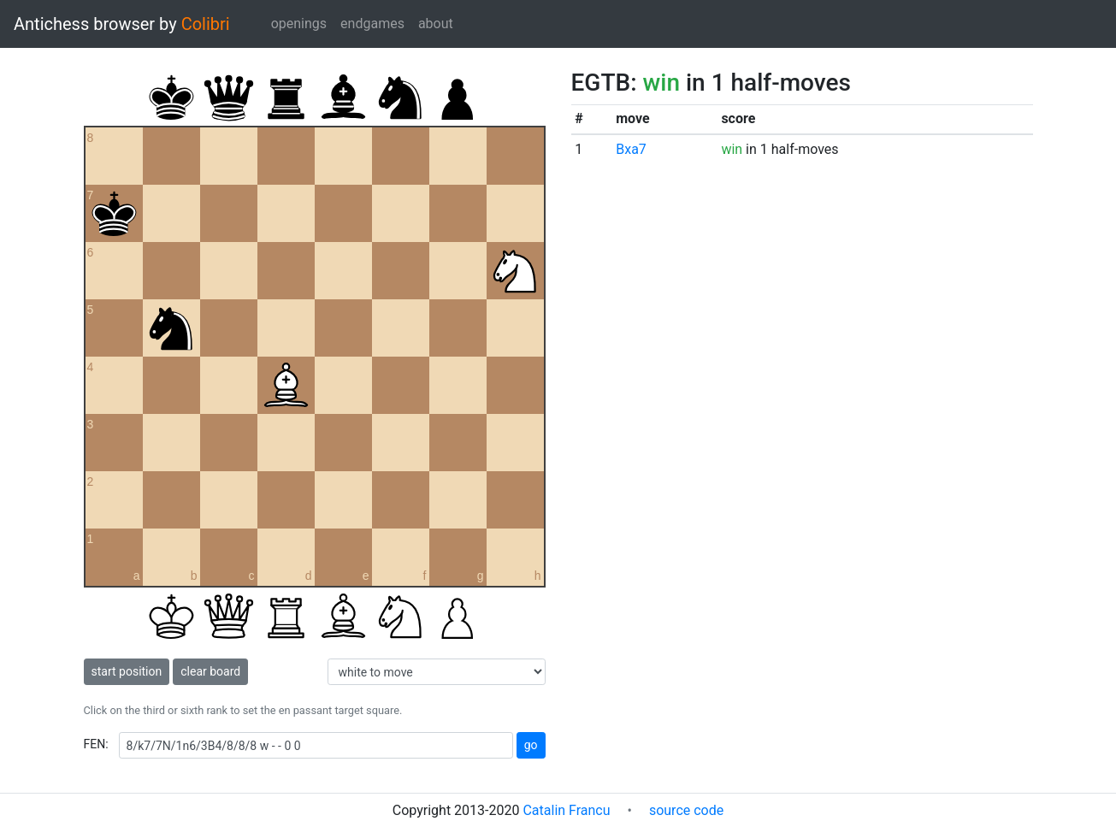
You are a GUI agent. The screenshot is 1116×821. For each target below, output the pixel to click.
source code (686, 810)
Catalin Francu (566, 810)
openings (299, 23)
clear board (210, 671)
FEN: (96, 744)
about (435, 23)
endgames (372, 23)
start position (127, 671)
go (531, 745)
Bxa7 (631, 149)
